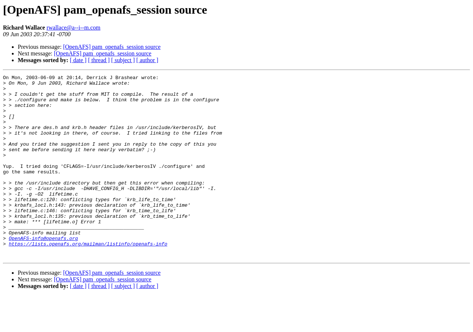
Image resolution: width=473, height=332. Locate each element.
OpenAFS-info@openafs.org (43, 271)
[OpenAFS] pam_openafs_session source (112, 47)
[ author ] (147, 60)
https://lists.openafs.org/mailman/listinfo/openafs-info (88, 278)
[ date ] (78, 60)
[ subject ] (123, 60)
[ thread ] (99, 60)
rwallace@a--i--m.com (74, 27)
